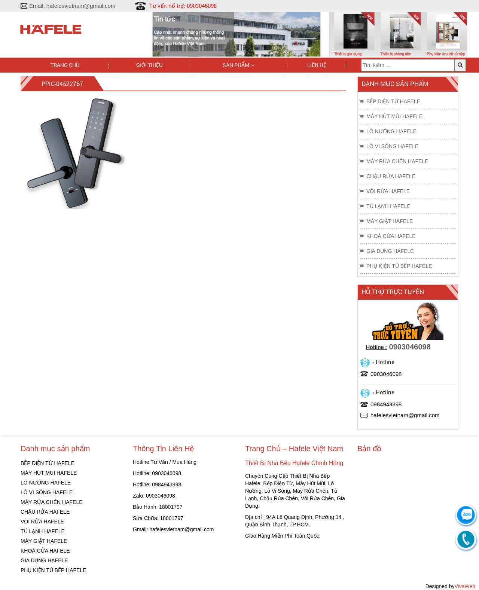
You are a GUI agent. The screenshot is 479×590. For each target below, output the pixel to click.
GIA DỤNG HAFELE (390, 251)
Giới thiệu (149, 64)
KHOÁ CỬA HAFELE (391, 236)
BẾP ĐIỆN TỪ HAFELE (393, 101)
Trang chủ (65, 64)
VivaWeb (464, 586)
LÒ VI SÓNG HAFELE (392, 146)
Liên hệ (316, 64)
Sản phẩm (236, 64)
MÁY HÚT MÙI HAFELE (394, 116)
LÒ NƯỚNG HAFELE (391, 131)
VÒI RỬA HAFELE (388, 191)
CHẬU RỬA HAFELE (390, 176)
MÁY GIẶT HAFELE (389, 221)
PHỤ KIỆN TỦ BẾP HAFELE (399, 266)
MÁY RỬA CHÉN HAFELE (397, 161)
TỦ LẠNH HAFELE (388, 206)
